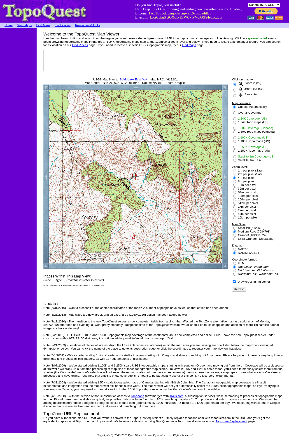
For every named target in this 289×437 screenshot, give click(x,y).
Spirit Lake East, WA (133, 79)
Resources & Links (87, 25)
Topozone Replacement (231, 421)
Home (9, 25)
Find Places (63, 25)
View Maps (24, 25)
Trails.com (176, 396)
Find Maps (43, 25)
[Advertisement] (18, 96)
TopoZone (137, 396)
